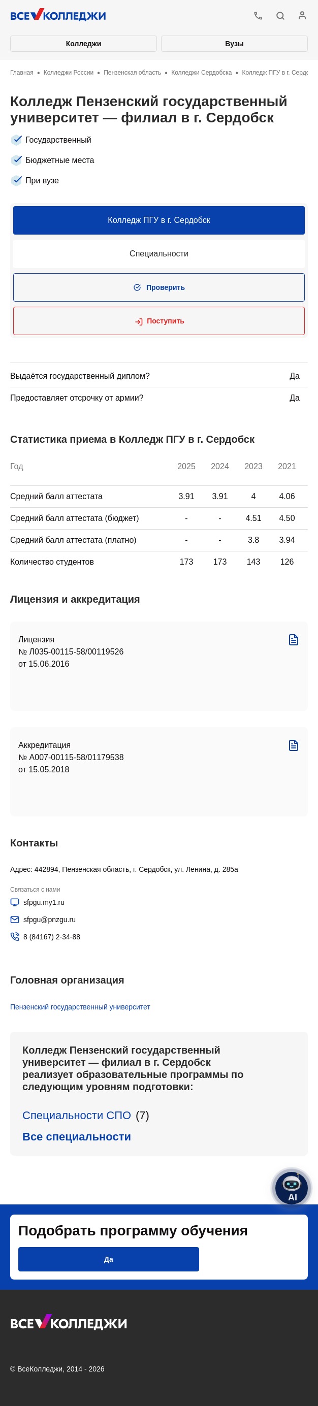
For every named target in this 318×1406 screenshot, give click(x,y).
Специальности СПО (76, 1115)
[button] (280, 16)
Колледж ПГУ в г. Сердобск (159, 220)
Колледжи (84, 44)
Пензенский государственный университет (80, 1007)
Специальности (159, 253)
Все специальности (76, 1136)
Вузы (234, 44)
